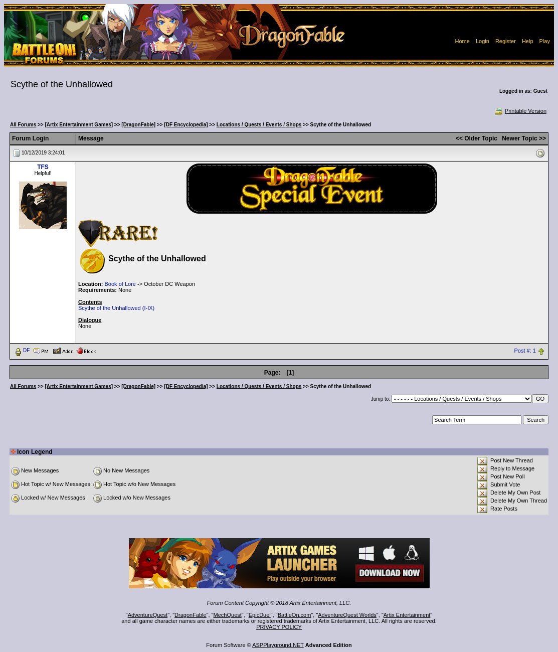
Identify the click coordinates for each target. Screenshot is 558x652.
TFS (43, 167)
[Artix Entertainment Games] (79, 124)
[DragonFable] (138, 124)
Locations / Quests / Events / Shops (259, 124)
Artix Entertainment (407, 615)
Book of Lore (120, 284)
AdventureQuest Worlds (347, 615)
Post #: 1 (525, 351)
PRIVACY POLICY (279, 627)
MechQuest (228, 615)
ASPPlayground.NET (278, 645)
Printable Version (520, 111)
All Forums (23, 124)
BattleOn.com (294, 615)
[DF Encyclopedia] (186, 124)
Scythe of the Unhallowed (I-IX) (116, 308)
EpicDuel (260, 615)
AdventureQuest (148, 615)
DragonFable (190, 615)
